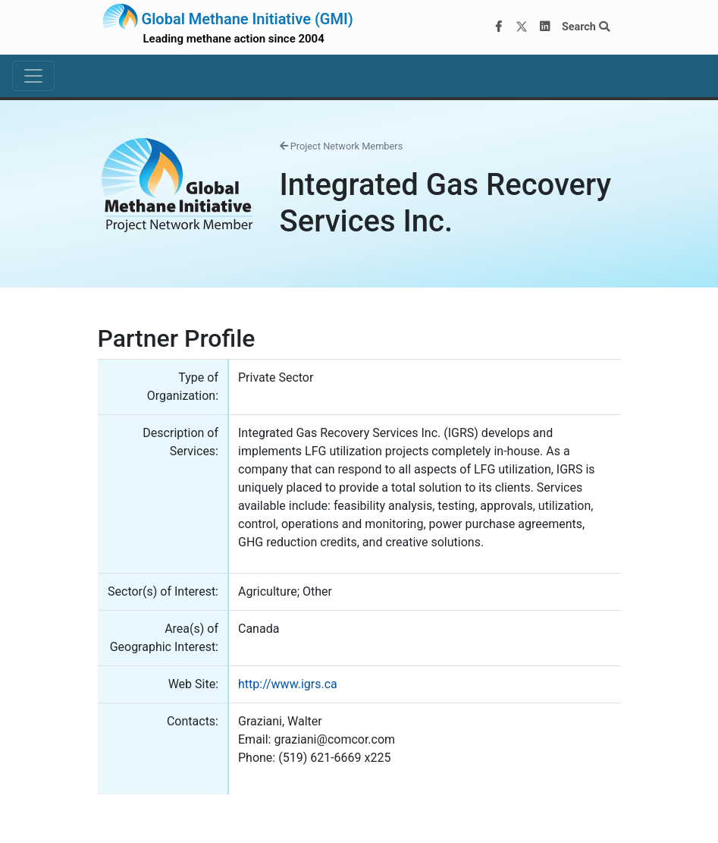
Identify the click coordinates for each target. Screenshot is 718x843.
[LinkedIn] (544, 27)
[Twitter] (522, 27)
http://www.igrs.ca (287, 684)
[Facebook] (498, 27)
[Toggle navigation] (33, 76)
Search (586, 26)
